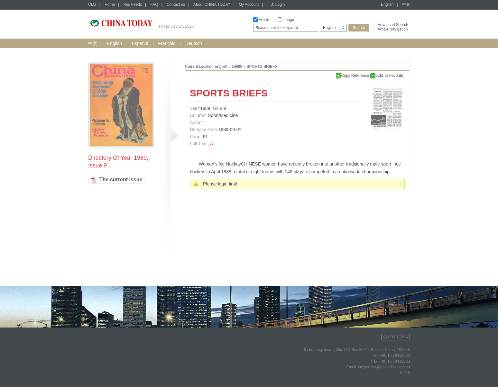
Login (280, 4)
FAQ (154, 4)
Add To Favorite (386, 75)
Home (110, 4)
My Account (249, 4)
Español (140, 43)
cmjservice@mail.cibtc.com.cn (384, 367)
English (387, 4)
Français (167, 43)
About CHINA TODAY (211, 4)
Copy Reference (353, 75)
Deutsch (193, 43)
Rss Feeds (133, 4)
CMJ (92, 4)
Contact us (176, 4)
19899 (237, 66)
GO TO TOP (393, 337)
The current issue (120, 179)
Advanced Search (393, 24)
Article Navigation (393, 29)
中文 (406, 4)
